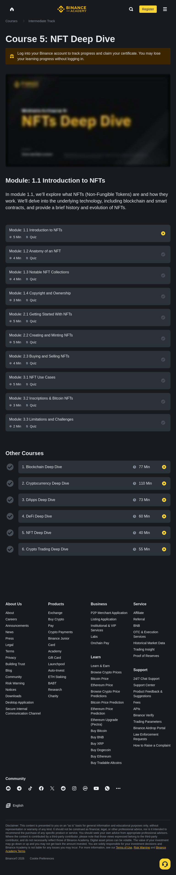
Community (14, 677)
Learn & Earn (100, 666)
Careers (11, 619)
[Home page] (71, 9)
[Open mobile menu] (165, 9)
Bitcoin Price (100, 678)
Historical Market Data (149, 643)
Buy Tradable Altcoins (106, 763)
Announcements (17, 625)
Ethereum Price (102, 685)
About (10, 613)
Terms (10, 651)
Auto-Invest (56, 670)
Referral (139, 619)
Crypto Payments (60, 632)
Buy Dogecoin (101, 750)
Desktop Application (20, 702)
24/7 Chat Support (146, 678)
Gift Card (54, 657)
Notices (11, 689)
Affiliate (138, 613)
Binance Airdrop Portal (149, 728)
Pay (51, 625)
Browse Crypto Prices (106, 672)
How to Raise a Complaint (151, 745)
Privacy (11, 657)
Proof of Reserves (146, 656)
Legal (9, 645)
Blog (9, 670)
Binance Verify (143, 715)
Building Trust (15, 664)
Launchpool (56, 664)
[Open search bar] (130, 9)
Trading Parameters (147, 721)
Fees (136, 702)
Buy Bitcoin (99, 731)
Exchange (55, 613)
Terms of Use (124, 847)
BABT (52, 683)
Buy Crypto (56, 619)
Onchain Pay (100, 643)
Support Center (144, 685)
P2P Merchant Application (109, 613)
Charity (53, 696)
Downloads (13, 696)
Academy (54, 651)
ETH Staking (57, 677)
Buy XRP (97, 743)
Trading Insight (143, 649)
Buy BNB (97, 737)
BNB (136, 625)
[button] (165, 9)
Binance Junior (58, 638)
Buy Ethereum (101, 756)
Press (10, 638)
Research (55, 689)
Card (51, 645)
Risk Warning (15, 683)
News (10, 632)
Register (148, 9)
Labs (94, 636)
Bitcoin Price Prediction (107, 702)
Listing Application (103, 619)
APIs (136, 709)
